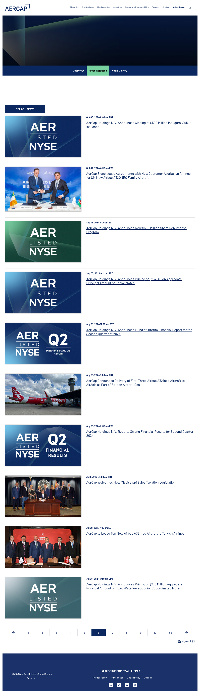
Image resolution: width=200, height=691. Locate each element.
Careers (156, 7)
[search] (191, 11)
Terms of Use (116, 673)
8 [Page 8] (129, 628)
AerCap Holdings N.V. (31, 669)
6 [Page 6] (101, 628)
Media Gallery (119, 69)
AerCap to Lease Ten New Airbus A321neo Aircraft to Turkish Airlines (135, 529)
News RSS (185, 637)
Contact (167, 7)
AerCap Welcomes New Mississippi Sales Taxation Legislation (131, 479)
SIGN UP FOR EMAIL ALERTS (122, 666)
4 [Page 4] (73, 628)
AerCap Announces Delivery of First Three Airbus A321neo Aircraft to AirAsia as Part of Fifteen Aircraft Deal (135, 380)
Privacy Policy (100, 673)
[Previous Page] (14, 628)
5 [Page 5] (87, 628)
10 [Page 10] (157, 628)
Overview (78, 69)
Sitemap (147, 673)
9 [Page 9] (143, 628)
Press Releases (98, 69)
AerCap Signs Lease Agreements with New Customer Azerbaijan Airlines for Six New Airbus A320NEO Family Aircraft (138, 174)
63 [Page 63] (172, 628)
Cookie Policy (133, 673)
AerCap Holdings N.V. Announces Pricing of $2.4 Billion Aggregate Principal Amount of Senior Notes (134, 279)
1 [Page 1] (32, 628)
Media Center (104, 7)
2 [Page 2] (45, 628)
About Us (75, 7)
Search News (26, 108)
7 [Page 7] (115, 628)
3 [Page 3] (59, 628)
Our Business (88, 7)
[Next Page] (186, 628)
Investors (118, 7)
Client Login (179, 7)
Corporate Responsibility (138, 7)
